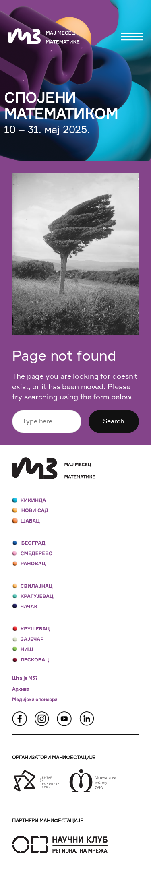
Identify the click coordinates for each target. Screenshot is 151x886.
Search (113, 421)
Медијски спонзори (34, 699)
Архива (20, 689)
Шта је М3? (25, 678)
